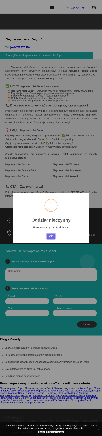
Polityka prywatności (55, 432)
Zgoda (41, 432)
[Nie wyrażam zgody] (98, 429)
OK (51, 236)
